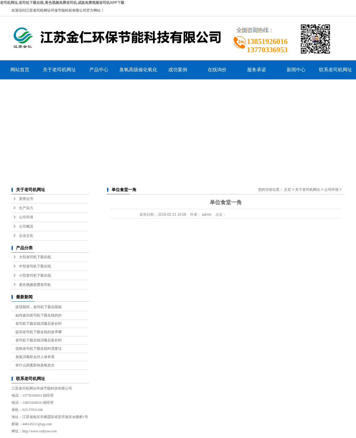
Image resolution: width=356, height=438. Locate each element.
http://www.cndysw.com (39, 431)
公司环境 (26, 217)
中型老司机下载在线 (35, 266)
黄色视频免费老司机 (35, 285)
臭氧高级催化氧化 (138, 69)
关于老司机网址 (59, 69)
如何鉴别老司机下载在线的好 (38, 315)
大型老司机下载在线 (35, 257)
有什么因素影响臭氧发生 (35, 365)
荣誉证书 (26, 199)
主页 (287, 190)
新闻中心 (296, 69)
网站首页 (19, 69)
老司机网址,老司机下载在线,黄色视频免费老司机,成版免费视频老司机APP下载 (62, 3)
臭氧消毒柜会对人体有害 (35, 357)
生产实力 (26, 208)
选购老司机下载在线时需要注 (38, 348)
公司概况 (26, 226)
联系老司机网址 (335, 69)
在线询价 (217, 69)
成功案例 (177, 69)
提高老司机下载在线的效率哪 (38, 332)
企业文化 (26, 236)
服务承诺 (256, 69)
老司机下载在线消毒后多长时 (38, 324)
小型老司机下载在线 (35, 275)
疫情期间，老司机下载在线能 (38, 307)
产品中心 (98, 69)
